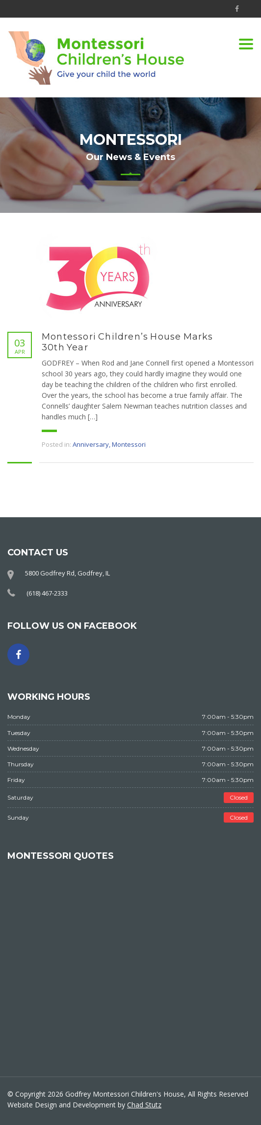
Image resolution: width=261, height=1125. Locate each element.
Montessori (129, 444)
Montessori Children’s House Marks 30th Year (127, 342)
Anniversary (91, 444)
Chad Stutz (144, 1104)
